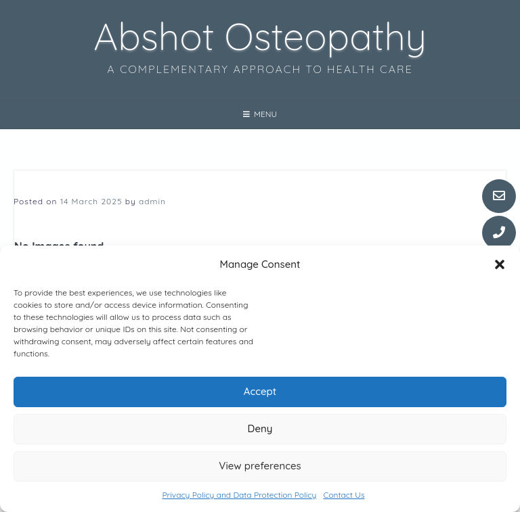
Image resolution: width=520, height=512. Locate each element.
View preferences (260, 466)
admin (152, 201)
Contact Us (343, 495)
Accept (260, 392)
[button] (499, 264)
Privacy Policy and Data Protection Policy (239, 495)
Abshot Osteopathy (260, 36)
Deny (260, 429)
